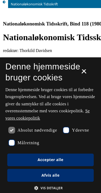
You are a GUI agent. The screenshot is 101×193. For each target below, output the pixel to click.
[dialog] (50, 125)
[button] (50, 188)
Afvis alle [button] (50, 175)
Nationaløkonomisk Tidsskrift (34, 4)
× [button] (84, 73)
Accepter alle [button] (50, 159)
